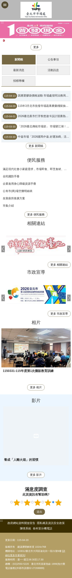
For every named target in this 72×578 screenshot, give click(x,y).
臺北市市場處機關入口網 (36, 10)
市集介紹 (8, 205)
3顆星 (37, 502)
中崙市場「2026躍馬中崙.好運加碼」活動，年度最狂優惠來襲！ (37, 137)
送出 (30, 511)
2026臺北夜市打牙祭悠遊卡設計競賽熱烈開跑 (37, 116)
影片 (36, 400)
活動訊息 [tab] (53, 70)
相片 (36, 322)
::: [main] (2, 22)
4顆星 (48, 502)
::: (1, 520)
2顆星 (27, 502)
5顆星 (58, 502)
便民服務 (36, 160)
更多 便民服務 (36, 214)
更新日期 (10, 540)
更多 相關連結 (59, 264)
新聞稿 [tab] (19, 59)
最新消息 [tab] (18, 70)
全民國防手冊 (11, 176)
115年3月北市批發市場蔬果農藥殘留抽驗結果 (37, 106)
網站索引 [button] (4, 4)
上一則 (3, 249)
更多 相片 (36, 387)
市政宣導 (36, 272)
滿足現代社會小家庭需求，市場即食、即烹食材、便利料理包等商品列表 (37, 169)
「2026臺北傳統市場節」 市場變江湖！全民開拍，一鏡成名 (37, 126)
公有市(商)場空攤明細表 (17, 191)
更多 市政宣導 (59, 313)
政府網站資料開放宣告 (21, 523)
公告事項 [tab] (53, 59)
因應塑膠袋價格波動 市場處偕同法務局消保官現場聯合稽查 (37, 96)
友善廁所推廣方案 (14, 198)
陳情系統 (25, 528)
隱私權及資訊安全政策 (51, 523)
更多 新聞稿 (36, 145)
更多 (36, 47)
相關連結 (36, 223)
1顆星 (16, 502)
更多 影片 (36, 474)
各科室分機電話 (42, 528)
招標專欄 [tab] (18, 80)
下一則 (69, 249)
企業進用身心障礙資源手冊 (19, 183)
